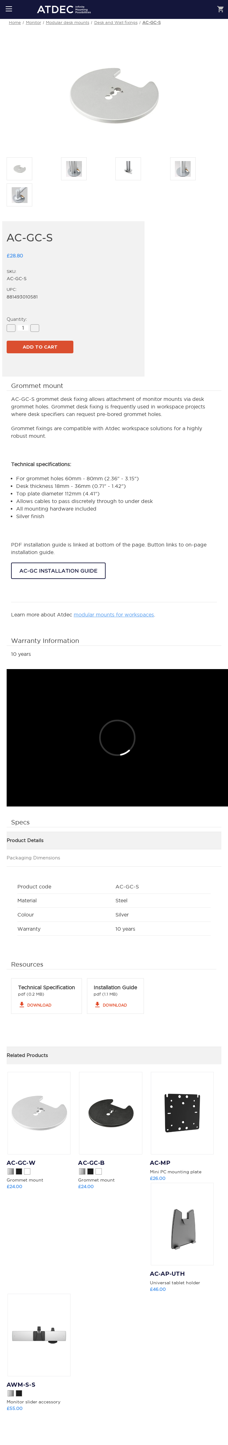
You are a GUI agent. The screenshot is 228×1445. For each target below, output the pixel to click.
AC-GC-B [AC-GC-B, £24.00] (91, 1162)
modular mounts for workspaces (114, 614)
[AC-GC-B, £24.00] (110, 1113)
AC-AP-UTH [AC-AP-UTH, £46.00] (167, 1273)
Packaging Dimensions (33, 857)
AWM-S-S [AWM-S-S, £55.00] (21, 1384)
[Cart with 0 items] (220, 10)
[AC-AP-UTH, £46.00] (182, 1224)
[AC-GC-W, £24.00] (39, 1113)
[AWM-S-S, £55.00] (39, 1335)
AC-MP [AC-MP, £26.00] (160, 1162)
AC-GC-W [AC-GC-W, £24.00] (21, 1162)
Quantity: (17, 319)
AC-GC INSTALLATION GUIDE (58, 571)
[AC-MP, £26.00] (182, 1113)
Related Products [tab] (27, 1055)
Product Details (25, 840)
